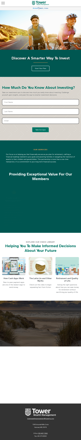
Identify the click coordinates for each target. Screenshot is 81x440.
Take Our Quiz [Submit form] (40, 130)
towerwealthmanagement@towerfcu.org (40, 419)
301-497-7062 (43, 433)
